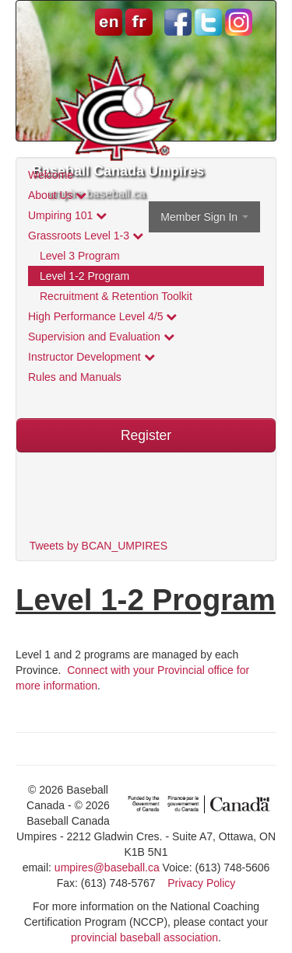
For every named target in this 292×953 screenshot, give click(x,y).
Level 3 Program (80, 256)
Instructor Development (91, 357)
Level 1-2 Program (84, 276)
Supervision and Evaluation (101, 336)
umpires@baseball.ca (107, 867)
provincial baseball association (144, 937)
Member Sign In (204, 217)
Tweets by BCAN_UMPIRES (98, 545)
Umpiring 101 (67, 215)
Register (146, 435)
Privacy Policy (201, 883)
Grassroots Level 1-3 (85, 235)
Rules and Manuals (74, 377)
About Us (57, 195)
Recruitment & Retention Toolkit (116, 296)
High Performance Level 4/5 (102, 316)
